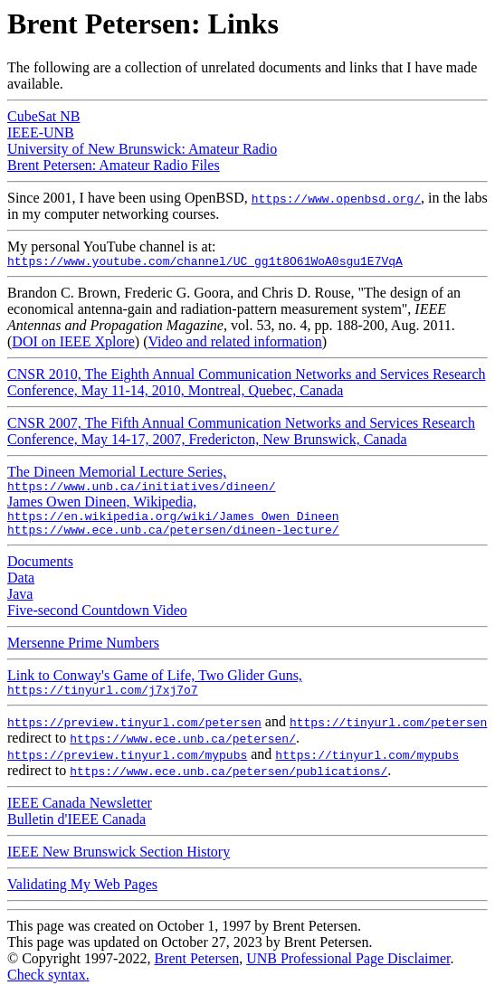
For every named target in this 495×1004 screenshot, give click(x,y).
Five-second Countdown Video (97, 621)
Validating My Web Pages (82, 897)
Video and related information (235, 344)
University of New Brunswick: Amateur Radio (142, 148)
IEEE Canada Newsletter (79, 816)
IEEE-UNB (40, 132)
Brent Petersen (196, 972)
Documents (40, 572)
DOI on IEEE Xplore (73, 344)
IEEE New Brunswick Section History (118, 865)
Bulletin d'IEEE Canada (76, 832)
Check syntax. (48, 988)
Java (20, 604)
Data (20, 588)
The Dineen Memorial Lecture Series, (141, 482)
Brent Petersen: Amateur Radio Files (113, 165)
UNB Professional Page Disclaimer (348, 972)
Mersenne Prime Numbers (83, 653)
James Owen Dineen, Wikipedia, (173, 515)
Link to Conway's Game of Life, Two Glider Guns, (154, 694)
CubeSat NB (43, 116)
